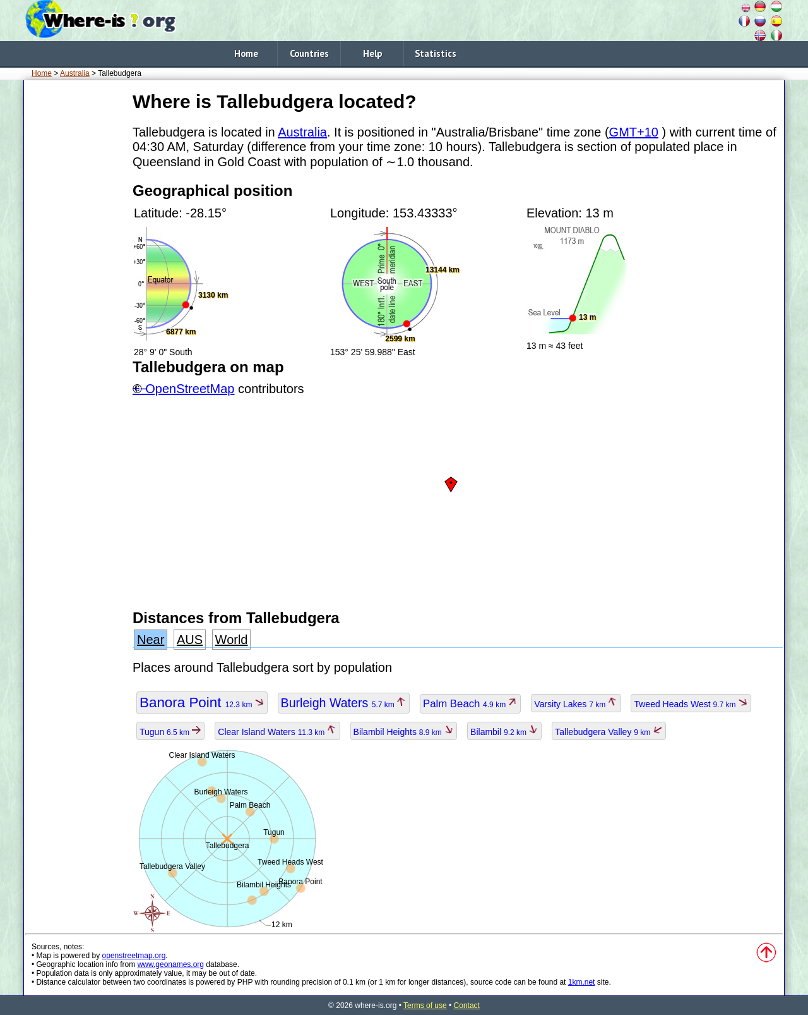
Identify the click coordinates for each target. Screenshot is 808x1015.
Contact (467, 1005)
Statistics (435, 53)
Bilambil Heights (404, 732)
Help (372, 53)
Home (246, 53)
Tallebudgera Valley (608, 732)
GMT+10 (633, 132)
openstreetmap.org (134, 955)
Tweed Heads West (690, 704)
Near (150, 640)
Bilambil (504, 732)
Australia (75, 73)
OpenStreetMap (189, 389)
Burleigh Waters (344, 703)
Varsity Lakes (575, 704)
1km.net (581, 982)
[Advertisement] (75, 277)
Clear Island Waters (277, 732)
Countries (309, 53)
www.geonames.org (171, 964)
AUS (190, 640)
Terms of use (425, 1005)
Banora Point (202, 702)
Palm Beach (470, 704)
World (231, 640)
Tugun (170, 732)
